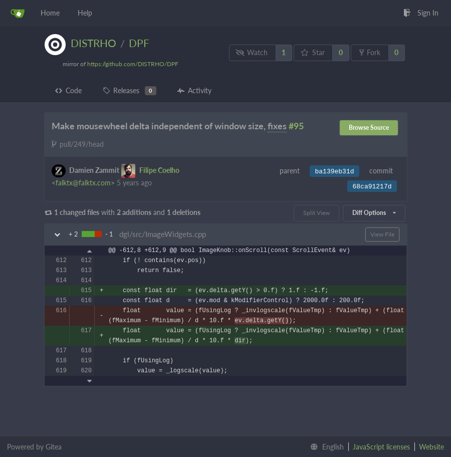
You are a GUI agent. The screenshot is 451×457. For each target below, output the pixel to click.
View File (382, 234)
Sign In (420, 13)
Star (313, 52)
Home (50, 13)
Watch (252, 52)
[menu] (325, 447)
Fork (369, 52)
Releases (129, 90)
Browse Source (369, 127)
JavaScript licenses (381, 446)
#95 (296, 125)
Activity (194, 90)
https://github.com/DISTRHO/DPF (132, 64)
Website (431, 446)
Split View (316, 212)
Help (85, 13)
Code (68, 90)
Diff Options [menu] (373, 212)
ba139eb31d (334, 171)
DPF (139, 43)
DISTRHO (93, 43)
